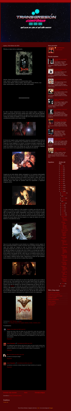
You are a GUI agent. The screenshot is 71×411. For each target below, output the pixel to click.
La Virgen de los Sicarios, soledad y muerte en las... (64, 250)
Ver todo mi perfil (58, 49)
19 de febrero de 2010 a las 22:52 (16, 354)
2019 (61, 173)
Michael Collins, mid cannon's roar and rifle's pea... (64, 225)
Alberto (8, 329)
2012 (61, 187)
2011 (61, 189)
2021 (61, 169)
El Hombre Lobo (63, 238)
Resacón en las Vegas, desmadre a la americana (64, 258)
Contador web (5, 402)
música (12, 286)
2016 (61, 179)
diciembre (64, 193)
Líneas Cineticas (51, 301)
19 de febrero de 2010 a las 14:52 (24, 343)
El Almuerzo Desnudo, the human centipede (60, 70)
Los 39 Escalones (52, 303)
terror (39, 322)
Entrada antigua (40, 392)
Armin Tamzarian (11, 343)
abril (63, 210)
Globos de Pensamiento (53, 299)
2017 (61, 177)
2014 (61, 183)
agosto (63, 203)
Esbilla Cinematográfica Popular (55, 295)
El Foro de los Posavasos (53, 292)
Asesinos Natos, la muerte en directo (64, 268)
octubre (63, 198)
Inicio (25, 392)
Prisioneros (56, 129)
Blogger (51, 408)
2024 (61, 165)
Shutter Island (64, 230)
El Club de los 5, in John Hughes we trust (59, 139)
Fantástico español (52, 297)
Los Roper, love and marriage (63, 263)
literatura (27, 322)
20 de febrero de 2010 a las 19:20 (24, 363)
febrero (63, 214)
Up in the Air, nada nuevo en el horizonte (64, 274)
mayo (63, 209)
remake (30, 322)
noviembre (64, 195)
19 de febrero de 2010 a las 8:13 (18, 329)
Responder (9, 338)
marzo (63, 212)
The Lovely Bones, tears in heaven (63, 233)
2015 (61, 181)
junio (63, 207)
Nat (8, 354)
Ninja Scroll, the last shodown (64, 280)
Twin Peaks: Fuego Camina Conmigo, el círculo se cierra (60, 120)
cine (9, 322)
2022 (61, 167)
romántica (35, 322)
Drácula (12, 322)
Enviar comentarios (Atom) (16, 395)
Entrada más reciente (10, 392)
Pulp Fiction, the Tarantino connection (64, 218)
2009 (61, 286)
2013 (61, 185)
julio (63, 205)
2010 (61, 191)
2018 (61, 175)
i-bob (38, 408)
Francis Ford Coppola (19, 322)
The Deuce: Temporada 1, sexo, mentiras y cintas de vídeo (60, 149)
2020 (61, 171)
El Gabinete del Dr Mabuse (54, 294)
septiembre (64, 200)
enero (63, 283)
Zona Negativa (51, 304)
